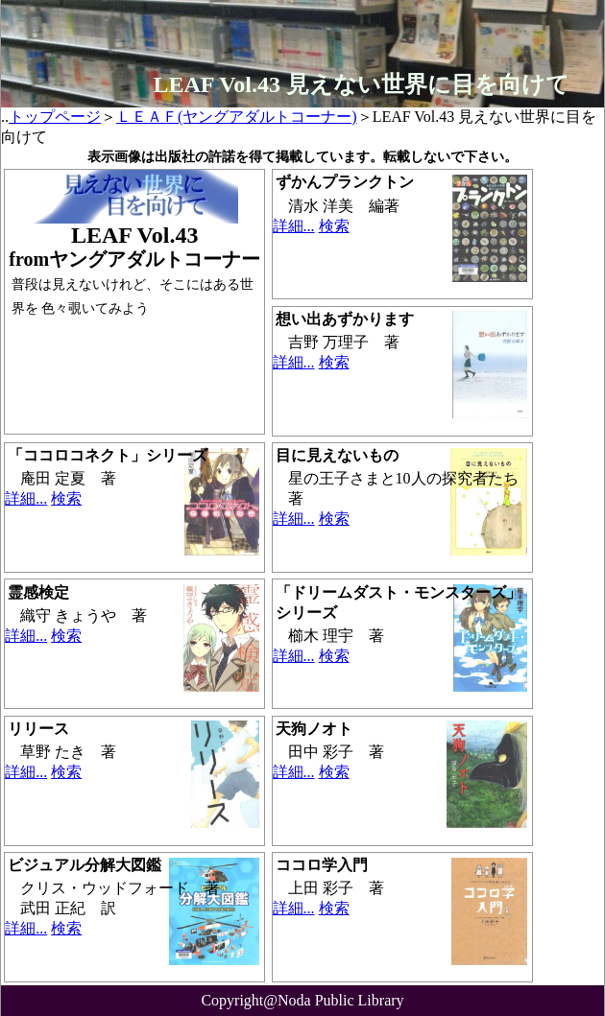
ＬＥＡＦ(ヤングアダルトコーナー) (236, 116)
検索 (334, 226)
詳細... (294, 226)
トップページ (55, 116)
